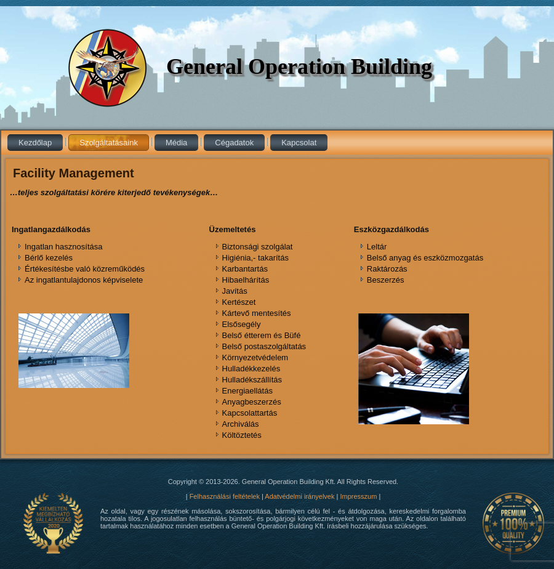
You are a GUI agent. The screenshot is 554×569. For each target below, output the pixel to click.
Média (176, 142)
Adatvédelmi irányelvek (299, 496)
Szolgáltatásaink (108, 142)
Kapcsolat (298, 142)
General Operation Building (299, 66)
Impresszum (358, 496)
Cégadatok (234, 142)
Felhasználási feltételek (225, 496)
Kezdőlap (35, 142)
